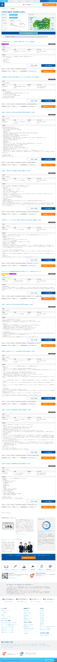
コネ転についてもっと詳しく (21, 534)
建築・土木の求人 (46, 645)
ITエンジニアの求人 (4, 645)
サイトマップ (26, 631)
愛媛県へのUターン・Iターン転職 (7, 632)
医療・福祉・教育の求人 (34, 644)
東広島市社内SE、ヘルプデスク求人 (32, 263)
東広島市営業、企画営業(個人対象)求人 (33, 211)
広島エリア (20, 1)
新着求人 (11, 23)
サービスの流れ (4, 612)
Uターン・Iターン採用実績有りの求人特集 (47, 626)
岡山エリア (12, 1)
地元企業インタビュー (28, 613)
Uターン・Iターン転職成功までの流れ (8, 625)
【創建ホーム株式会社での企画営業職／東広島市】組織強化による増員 (16, 170)
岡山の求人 (42, 612)
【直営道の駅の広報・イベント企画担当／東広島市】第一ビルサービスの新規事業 (18, 41)
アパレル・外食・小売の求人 (23, 644)
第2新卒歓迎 (22, 23)
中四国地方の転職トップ (5, 8)
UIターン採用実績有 (13, 25)
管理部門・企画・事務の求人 (12, 644)
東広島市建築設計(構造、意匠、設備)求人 (33, 343)
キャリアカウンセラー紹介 (6, 616)
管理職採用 (12, 24)
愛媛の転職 (42, 623)
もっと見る (52, 68)
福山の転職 (42, 618)
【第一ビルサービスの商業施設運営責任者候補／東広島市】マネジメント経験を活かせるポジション (22, 271)
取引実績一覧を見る (12, 577)
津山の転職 (42, 613)
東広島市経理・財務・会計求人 (32, 504)
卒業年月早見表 (26, 620)
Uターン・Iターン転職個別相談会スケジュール (9, 624)
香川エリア (28, 1)
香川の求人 (42, 621)
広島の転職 (42, 615)
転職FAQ (2, 615)
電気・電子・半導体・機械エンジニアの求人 (17, 645)
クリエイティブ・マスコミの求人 (7, 647)
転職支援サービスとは (5, 610)
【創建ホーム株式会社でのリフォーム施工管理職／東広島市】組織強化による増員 (18, 351)
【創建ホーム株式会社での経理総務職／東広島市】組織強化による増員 (16, 463)
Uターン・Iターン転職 (44, 1)
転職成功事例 (26, 615)
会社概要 (25, 633)
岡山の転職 (42, 610)
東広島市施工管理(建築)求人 (31, 162)
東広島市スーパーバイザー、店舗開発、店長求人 (34, 296)
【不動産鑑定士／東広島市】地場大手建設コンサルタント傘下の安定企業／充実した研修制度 (20, 77)
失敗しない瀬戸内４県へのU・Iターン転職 (8, 622)
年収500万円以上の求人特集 (45, 629)
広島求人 (8, 68)
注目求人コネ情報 (27, 612)
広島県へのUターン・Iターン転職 (7, 629)
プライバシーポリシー (28, 630)
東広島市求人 (13, 68)
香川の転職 (42, 620)
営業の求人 (3, 644)
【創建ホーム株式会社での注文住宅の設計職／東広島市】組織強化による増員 (17, 304)
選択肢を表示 (13, 14)
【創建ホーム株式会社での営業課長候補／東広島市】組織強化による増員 (16, 409)
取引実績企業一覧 (4, 618)
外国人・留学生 (52, 1)
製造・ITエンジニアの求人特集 (45, 628)
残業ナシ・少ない (23, 24)
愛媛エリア (36, 1)
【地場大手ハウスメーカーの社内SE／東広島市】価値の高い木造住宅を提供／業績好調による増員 (21, 220)
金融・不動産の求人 (42, 644)
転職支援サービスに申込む (49, 4)
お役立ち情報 (26, 610)
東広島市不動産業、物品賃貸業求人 (21, 68)
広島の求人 (42, 616)
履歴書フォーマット (27, 616)
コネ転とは (3, 613)
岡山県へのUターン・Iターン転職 (7, 627)
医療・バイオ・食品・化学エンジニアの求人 (34, 645)
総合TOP (4, 1)
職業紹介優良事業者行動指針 (29, 628)
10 (3, 36)
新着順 (46, 36)
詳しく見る (38, 577)
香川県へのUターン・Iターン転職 (7, 630)
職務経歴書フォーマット (28, 618)
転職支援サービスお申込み (28, 624)
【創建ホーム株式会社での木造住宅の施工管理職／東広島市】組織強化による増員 (18, 112)
